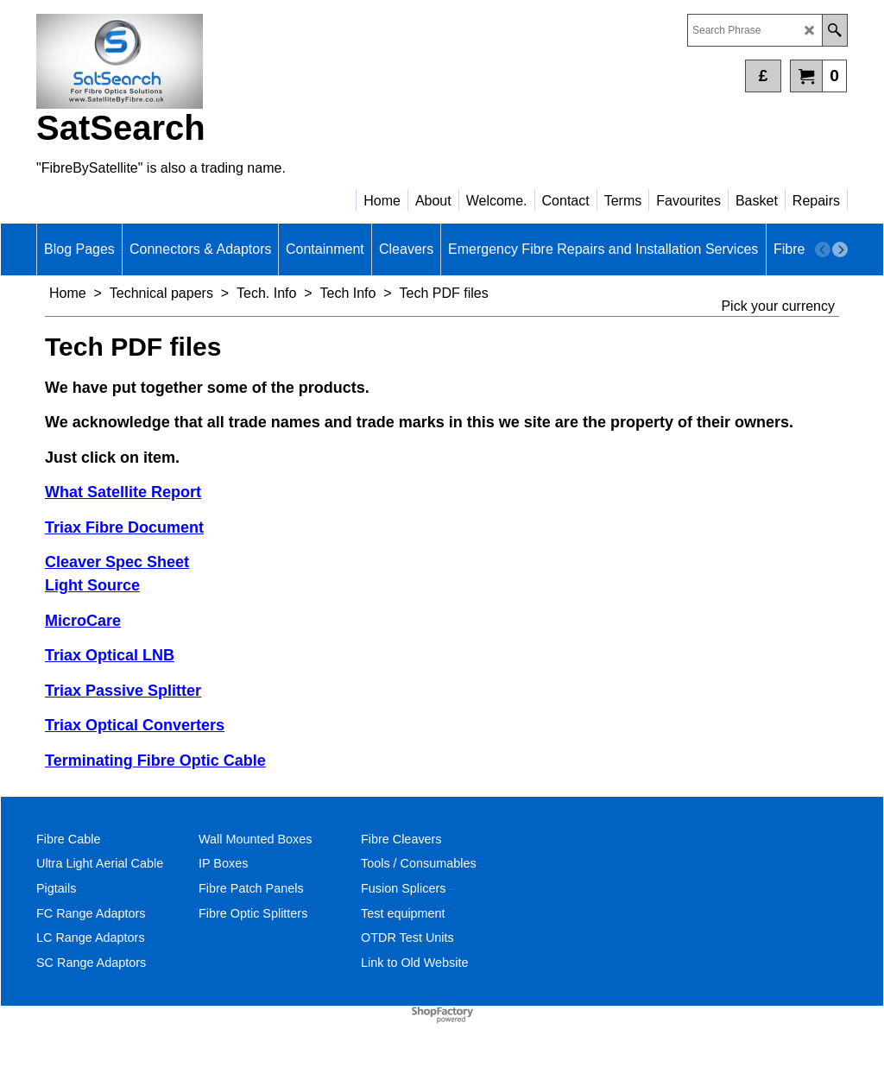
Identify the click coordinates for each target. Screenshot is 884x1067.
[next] (840, 249)
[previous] (822, 249)
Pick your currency (778, 306)
